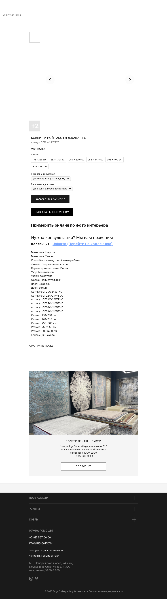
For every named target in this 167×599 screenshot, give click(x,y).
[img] (4, 5)
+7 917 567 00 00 (83, 456)
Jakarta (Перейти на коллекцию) (83, 244)
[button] (46, 550)
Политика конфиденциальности (106, 591)
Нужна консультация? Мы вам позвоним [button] (72, 237)
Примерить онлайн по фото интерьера (69, 225)
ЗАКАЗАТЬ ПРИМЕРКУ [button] (52, 212)
